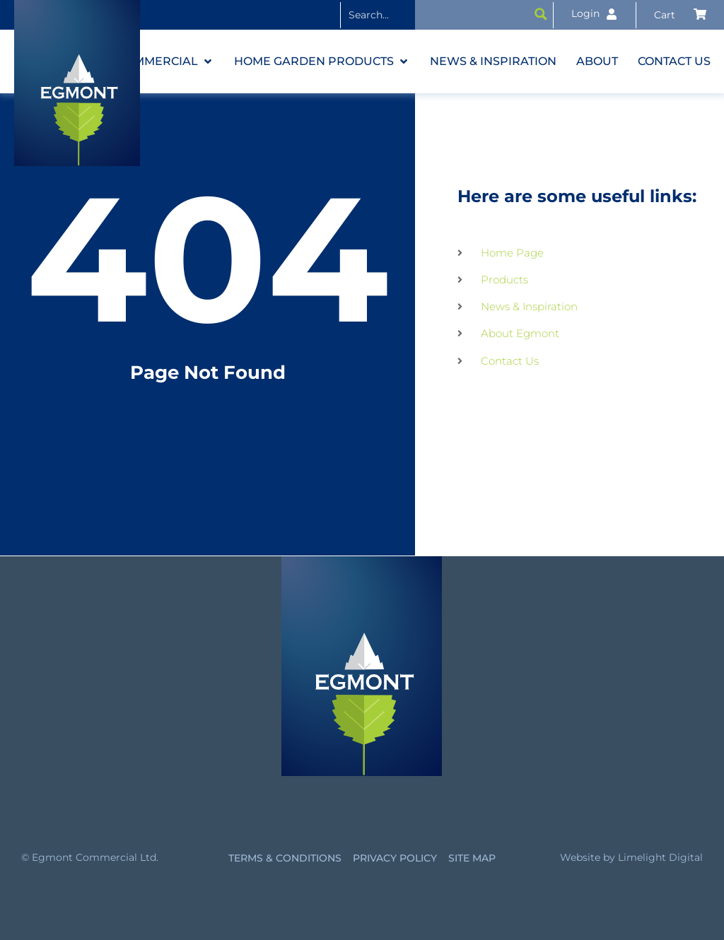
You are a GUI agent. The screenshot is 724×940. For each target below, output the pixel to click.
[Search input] (435, 14)
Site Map (472, 858)
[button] (165, 61)
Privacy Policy (395, 858)
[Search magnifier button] (541, 14)
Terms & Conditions (284, 858)
